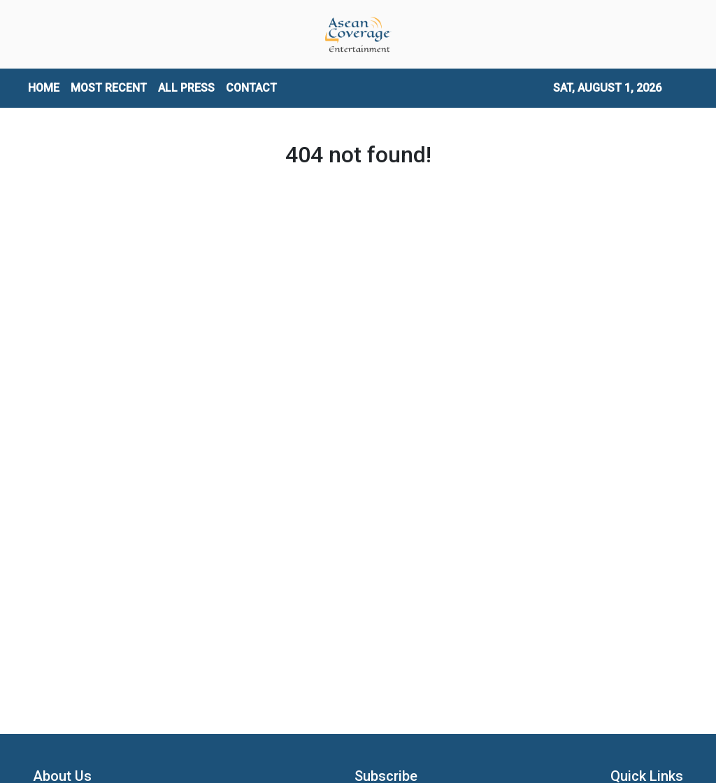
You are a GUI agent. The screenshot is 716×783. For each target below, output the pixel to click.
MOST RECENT (109, 87)
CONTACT (251, 87)
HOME (43, 87)
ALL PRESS (186, 87)
